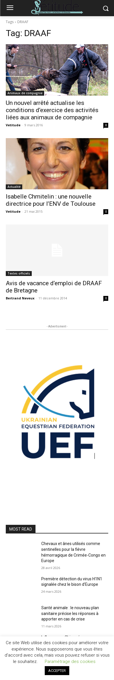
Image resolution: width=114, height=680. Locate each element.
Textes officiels (19, 273)
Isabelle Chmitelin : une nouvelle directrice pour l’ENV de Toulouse (51, 200)
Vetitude (13, 125)
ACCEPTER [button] (57, 670)
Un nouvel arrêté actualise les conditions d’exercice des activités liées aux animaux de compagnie (52, 110)
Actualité (14, 187)
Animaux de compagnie (25, 93)
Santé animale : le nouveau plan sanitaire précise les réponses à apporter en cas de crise (70, 613)
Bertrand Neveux (20, 298)
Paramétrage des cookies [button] (70, 661)
